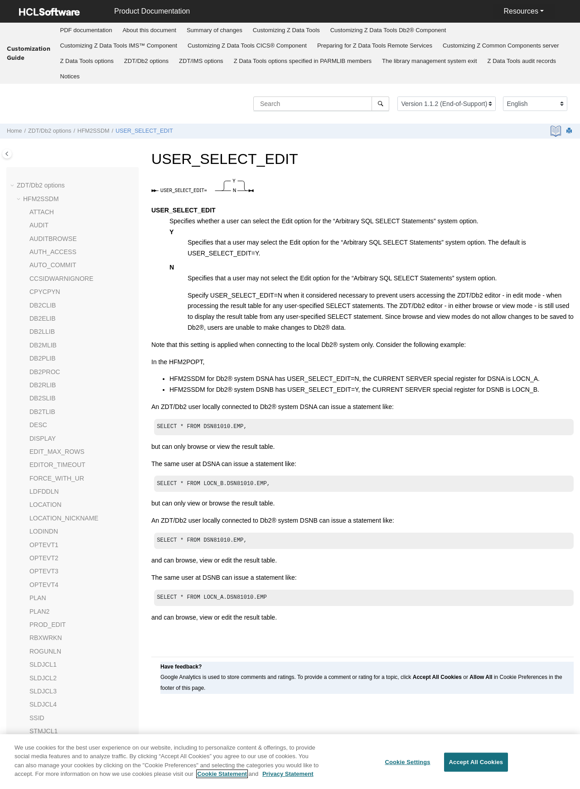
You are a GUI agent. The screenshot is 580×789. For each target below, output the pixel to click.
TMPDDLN (44, 671)
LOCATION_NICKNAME (63, 392)
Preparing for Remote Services (374, 45)
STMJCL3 (43, 631)
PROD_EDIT (47, 498)
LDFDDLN (44, 365)
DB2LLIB (42, 205)
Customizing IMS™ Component (118, 45)
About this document (149, 30)
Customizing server (501, 45)
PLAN (37, 472)
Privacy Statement (288, 773)
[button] (25, 179)
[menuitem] (86, 30)
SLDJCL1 (43, 538)
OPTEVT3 (43, 445)
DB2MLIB (43, 219)
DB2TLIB (42, 285)
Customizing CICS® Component (247, 45)
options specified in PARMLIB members (303, 61)
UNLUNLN (44, 711)
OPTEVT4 (43, 458)
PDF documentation (86, 30)
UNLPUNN (44, 698)
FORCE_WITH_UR (56, 352)
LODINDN (43, 405)
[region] (290, 761)
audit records (522, 61)
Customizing (286, 30)
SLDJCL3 (43, 565)
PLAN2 (39, 485)
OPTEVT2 (43, 432)
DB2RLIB (42, 259)
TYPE (37, 684)
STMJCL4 (43, 645)
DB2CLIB (42, 179)
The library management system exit (429, 61)
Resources (520, 11)
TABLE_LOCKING (55, 658)
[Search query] (321, 103)
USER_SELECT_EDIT (144, 131)
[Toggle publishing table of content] (7, 154)
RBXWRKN (45, 511)
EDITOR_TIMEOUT (57, 338)
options (87, 61)
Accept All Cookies (476, 762)
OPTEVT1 (43, 419)
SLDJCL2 (43, 552)
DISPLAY (42, 312)
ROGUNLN (45, 525)
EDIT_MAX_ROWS (56, 325)
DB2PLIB (42, 232)
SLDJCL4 (43, 578)
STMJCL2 (43, 618)
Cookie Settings (407, 762)
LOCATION (45, 378)
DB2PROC (44, 246)
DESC (38, 299)
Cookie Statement (222, 773)
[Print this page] (570, 131)
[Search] (380, 103)
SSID (36, 592)
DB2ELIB (42, 192)
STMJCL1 (43, 605)
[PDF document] (556, 131)
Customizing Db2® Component (388, 30)
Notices (70, 76)
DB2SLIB (42, 272)
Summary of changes (214, 30)
